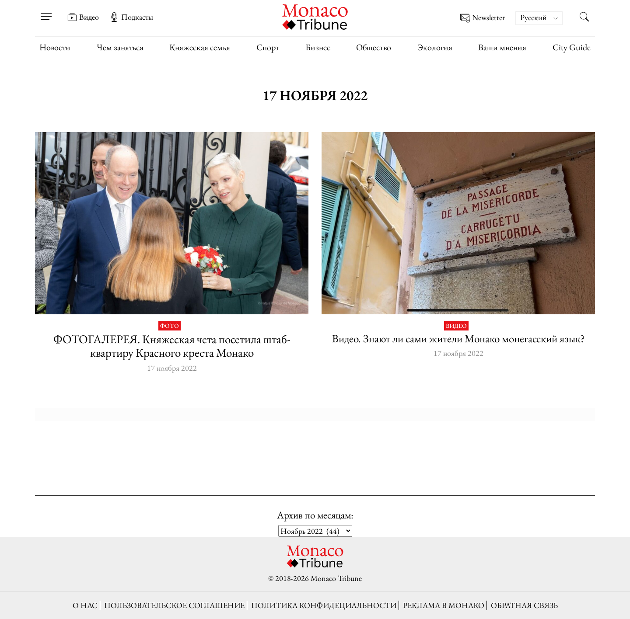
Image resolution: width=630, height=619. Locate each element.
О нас (85, 605)
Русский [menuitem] (533, 17)
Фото (169, 326)
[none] (543, 18)
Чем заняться (120, 47)
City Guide (572, 47)
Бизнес (317, 47)
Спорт (267, 47)
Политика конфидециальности (323, 605)
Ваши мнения (502, 47)
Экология (434, 47)
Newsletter (482, 18)
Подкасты (131, 17)
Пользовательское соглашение (174, 605)
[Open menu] (46, 11)
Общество (373, 47)
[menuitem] (539, 18)
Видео (83, 17)
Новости (54, 47)
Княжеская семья (199, 47)
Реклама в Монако (443, 605)
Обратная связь (524, 605)
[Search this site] (584, 18)
